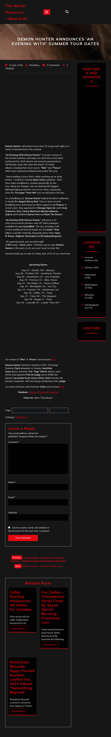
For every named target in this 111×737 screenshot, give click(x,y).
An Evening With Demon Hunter (30, 410)
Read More (18, 628)
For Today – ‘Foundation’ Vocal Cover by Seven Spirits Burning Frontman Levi (53, 607)
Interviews (90, 274)
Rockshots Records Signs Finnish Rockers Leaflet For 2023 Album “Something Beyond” (22, 677)
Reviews (89, 294)
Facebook (53, 392)
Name (12, 482)
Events (88, 267)
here (53, 359)
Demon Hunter (59, 410)
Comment (14, 442)
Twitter (43, 392)
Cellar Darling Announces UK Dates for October (21, 601)
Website (33, 392)
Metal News (22, 417)
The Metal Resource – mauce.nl (16, 12)
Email (11, 497)
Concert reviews (89, 259)
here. (62, 386)
